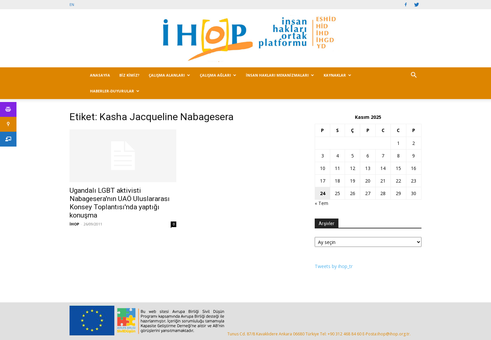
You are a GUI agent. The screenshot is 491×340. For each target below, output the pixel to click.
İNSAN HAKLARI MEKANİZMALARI (280, 75)
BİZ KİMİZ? (129, 75)
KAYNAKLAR (337, 75)
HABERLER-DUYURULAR (114, 90)
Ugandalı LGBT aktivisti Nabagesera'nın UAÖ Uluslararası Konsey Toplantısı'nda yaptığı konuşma (120, 203)
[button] (413, 76)
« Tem (321, 203)
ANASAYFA (100, 75)
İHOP (74, 223)
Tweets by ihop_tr (334, 266)
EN (72, 4)
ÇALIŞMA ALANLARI (169, 75)
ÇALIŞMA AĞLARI (218, 75)
